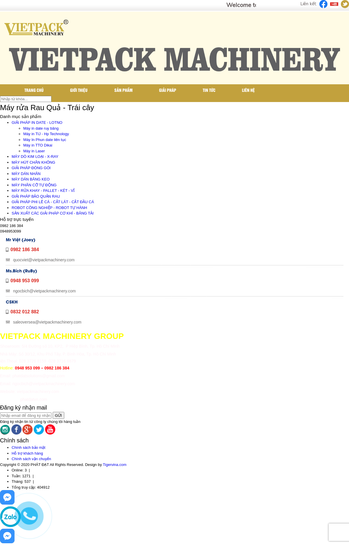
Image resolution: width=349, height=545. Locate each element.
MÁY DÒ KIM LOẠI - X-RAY (35, 156)
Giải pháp (167, 90)
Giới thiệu (79, 90)
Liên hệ (248, 90)
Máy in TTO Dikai (37, 145)
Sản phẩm (123, 90)
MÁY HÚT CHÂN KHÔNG (33, 162)
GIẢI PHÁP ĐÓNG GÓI (31, 168)
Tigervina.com (115, 464)
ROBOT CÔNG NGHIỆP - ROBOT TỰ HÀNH (49, 208)
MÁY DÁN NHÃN (26, 173)
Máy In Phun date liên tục (44, 139)
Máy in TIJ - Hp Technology (46, 134)
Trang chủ (34, 90)
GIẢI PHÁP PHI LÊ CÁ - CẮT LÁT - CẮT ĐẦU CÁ (53, 202)
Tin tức (209, 90)
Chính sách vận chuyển (31, 459)
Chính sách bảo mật (28, 447)
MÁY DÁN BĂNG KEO (31, 179)
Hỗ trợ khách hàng (27, 453)
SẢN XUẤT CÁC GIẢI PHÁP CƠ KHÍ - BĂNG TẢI (53, 213)
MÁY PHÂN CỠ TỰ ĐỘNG (34, 185)
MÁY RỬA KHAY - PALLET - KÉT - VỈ (43, 190)
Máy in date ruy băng (40, 128)
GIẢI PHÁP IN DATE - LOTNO (37, 122)
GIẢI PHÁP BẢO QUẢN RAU (36, 196)
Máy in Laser (34, 151)
